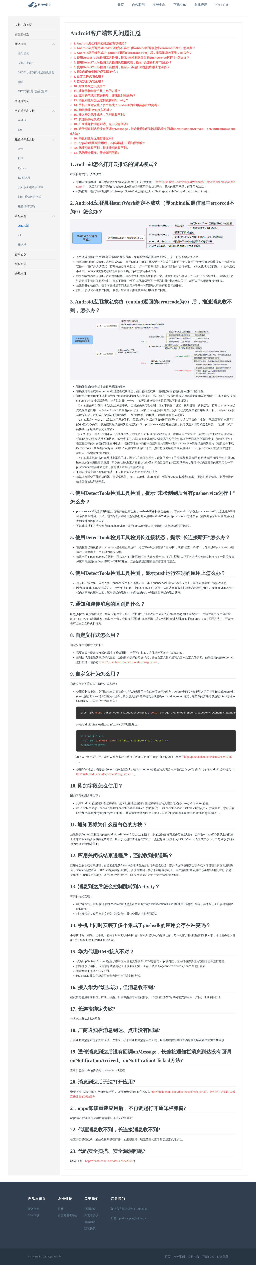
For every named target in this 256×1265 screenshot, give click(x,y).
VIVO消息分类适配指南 (32, 91)
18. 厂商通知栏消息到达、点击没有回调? (101, 124)
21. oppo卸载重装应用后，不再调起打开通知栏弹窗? (109, 143)
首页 (120, 5)
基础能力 (23, 53)
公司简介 (90, 1208)
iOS (20, 129)
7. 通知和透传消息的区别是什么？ (96, 71)
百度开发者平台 (68, 1215)
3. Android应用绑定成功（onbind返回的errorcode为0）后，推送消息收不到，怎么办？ (133, 52)
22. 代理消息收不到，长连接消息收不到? (101, 147)
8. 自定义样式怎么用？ (89, 76)
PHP (20, 158)
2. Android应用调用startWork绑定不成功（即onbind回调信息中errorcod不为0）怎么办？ (134, 48)
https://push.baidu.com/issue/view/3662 (109, 1161)
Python (22, 168)
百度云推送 (22, 34)
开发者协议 (91, 1215)
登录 (217, 4)
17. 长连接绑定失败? (87, 119)
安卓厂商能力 (26, 62)
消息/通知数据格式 (29, 196)
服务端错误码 (26, 206)
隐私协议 (20, 264)
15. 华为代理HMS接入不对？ (93, 110)
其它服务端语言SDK (30, 187)
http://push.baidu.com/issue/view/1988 (208, 756)
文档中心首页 (23, 24)
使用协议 (20, 254)
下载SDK (179, 5)
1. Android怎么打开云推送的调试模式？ (100, 43)
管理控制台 (22, 101)
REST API (24, 177)
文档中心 (159, 5)
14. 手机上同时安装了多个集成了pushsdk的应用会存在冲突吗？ (117, 105)
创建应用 (200, 5)
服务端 (22, 244)
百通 (61, 1208)
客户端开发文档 (25, 110)
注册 (225, 4)
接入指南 (20, 43)
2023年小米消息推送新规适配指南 (36, 74)
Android (22, 120)
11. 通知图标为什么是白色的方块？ (97, 91)
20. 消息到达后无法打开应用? (93, 138)
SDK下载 (33, 1215)
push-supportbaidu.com (133, 1219)
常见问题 (20, 216)
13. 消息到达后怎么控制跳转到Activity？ (101, 100)
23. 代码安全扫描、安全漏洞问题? (96, 152)
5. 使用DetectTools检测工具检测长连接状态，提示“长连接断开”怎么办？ (123, 62)
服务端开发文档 (25, 139)
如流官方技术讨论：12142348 (129, 1208)
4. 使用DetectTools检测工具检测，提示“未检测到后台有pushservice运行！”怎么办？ (131, 57)
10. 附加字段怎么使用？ (90, 86)
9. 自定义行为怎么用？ (89, 81)
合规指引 (20, 273)
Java (20, 148)
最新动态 (90, 1222)
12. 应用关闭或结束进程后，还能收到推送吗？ (105, 95)
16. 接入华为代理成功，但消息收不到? (99, 114)
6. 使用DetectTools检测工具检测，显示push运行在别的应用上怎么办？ (122, 67)
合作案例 (138, 5)
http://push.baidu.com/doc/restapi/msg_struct (129, 662)
